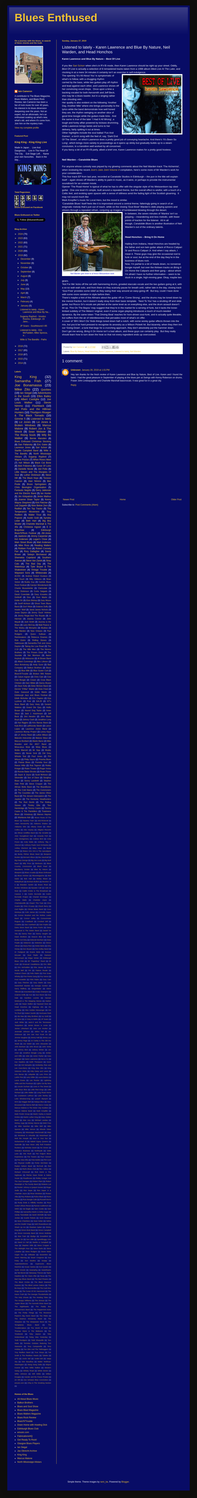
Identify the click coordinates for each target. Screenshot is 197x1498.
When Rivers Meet (42, 459)
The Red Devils (26, 802)
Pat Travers (32, 1157)
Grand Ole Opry (33, 707)
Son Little (30, 1239)
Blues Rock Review (26, 1417)
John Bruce (33, 1047)
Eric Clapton (37, 698)
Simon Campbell (44, 1230)
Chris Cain (38, 677)
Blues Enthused (56, 17)
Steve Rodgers (31, 1252)
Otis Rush (27, 1154)
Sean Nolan (38, 1221)
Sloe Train (22, 1236)
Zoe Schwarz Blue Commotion (36, 1380)
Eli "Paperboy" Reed (36, 961)
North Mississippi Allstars (29, 1462)
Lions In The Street (40, 1086)
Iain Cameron (25, 91)
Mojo (49, 1132)
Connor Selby (30, 918)
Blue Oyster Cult (40, 670)
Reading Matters (42, 545)
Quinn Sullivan (38, 634)
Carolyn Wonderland (39, 585)
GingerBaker (36, 989)
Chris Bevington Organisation (30, 487)
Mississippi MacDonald (35, 1132)
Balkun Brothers (34, 668)
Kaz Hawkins (20, 1062)
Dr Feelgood (20, 952)
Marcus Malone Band (23, 1111)
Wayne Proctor (22, 459)
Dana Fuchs (38, 927)
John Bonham (20, 1047)
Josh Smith (29, 622)
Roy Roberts (26, 1197)
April (23, 293)
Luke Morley (43, 1096)
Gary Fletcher (23, 983)
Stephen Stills (27, 1245)
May (23, 289)
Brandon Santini (26, 885)
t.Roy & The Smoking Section (39, 1383)
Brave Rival (43, 885)
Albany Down (36, 827)
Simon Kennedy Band (26, 1233)
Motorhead (43, 1135)
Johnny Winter (38, 1050)
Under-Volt (38, 1359)
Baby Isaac (37, 848)
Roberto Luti (46, 1184)
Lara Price (43, 1074)
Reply (73, 385)
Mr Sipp (36, 750)
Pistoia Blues (24, 762)
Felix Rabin (34, 973)
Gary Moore (46, 600)
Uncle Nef (26, 1359)
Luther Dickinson (32, 475)
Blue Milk (25, 670)
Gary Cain (47, 979)
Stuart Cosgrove (37, 1258)
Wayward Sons (22, 573)
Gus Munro (40, 995)
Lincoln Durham (23, 1086)
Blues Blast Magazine (27, 1410)
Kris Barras (19, 1074)
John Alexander (42, 1044)
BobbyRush (19, 882)
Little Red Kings (37, 1090)
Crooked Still (42, 921)
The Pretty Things (26, 1313)
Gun (30, 995)
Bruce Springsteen (37, 484)
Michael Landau (41, 1120)
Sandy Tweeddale (22, 1215)
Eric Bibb (47, 964)
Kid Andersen (21, 539)
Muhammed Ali (20, 1141)
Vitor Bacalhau (27, 1362)
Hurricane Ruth (45, 1013)
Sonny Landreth (31, 781)
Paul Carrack (45, 1157)
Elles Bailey (44, 396)
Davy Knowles (41, 594)
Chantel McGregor (40, 897)
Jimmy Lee (47, 1038)
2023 (21, 238)
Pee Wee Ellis (22, 1160)
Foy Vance (44, 976)
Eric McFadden (24, 967)
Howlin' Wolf (20, 610)
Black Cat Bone (43, 462)
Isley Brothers (32, 1016)
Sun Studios (30, 1261)
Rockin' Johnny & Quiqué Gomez (30, 1187)
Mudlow (44, 628)
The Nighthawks (22, 1306)
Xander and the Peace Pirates (36, 1377)
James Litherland (22, 1028)
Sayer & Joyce (24, 775)
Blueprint (18, 872)
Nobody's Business (22, 1151)
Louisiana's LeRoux (26, 1096)
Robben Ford (24, 548)
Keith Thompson (36, 1062)
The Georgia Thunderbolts (37, 1294)
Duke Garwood (22, 692)
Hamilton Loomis (31, 998)
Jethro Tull (39, 1032)
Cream (33, 680)
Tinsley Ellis (34, 805)
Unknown (76, 370)
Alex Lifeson (42, 661)
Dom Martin (41, 597)
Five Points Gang (30, 976)
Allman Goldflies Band (26, 833)
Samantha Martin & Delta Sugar (35, 1212)
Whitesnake (41, 573)
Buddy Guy (29, 582)
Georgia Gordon (41, 986)
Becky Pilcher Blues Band (29, 854)
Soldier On (19, 1239)
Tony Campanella (35, 1346)
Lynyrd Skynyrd (41, 1099)
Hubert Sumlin (30, 1013)
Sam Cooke (39, 1209)
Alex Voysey (29, 830)
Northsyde (38, 1151)
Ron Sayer (28, 1190)
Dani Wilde (30, 683)
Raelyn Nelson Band (23, 1166)
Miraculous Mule (22, 747)
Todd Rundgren (21, 1340)
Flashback (38, 405)
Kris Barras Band (40, 723)
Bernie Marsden (38, 438)
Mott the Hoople (21, 1138)
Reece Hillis (20, 765)
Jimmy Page (22, 1041)
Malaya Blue (39, 1102)
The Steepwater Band (35, 1322)
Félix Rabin (34, 979)
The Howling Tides (40, 1297)
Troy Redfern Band (22, 1352)
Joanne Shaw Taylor (29, 499)
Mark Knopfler (42, 1111)
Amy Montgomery (22, 839)
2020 (21, 251)
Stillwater (31, 1255)
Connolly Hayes (44, 912)
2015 (21, 359)
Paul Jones (37, 756)
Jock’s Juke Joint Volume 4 (105, 170)
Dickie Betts (39, 946)
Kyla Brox (19, 726)
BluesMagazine (38, 876)
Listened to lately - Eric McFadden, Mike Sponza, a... (34, 333)
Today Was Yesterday (38, 1337)
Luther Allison (42, 735)
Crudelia (18, 925)
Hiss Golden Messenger (35, 1010)
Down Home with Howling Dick (32, 1425)
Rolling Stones (39, 640)
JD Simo (18, 1019)
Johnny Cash (28, 719)
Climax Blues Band (35, 909)
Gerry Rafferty (20, 989)
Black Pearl (42, 866)
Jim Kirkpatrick (25, 496)
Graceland (28, 992)
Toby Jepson (35, 1334)
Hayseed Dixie (42, 1004)
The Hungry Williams (23, 1300)
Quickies (46, 389)
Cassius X (19, 894)
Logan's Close (40, 539)
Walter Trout (34, 515)
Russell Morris (45, 1199)
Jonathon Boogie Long (32, 1053)
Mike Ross (23, 545)
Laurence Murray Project (25, 732)
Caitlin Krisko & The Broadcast (35, 891)
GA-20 (39, 701)
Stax (16, 1245)
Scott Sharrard (45, 1218)
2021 (21, 246)
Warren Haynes (44, 814)
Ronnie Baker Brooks (27, 771)
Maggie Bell (26, 1102)
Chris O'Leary (29, 906)
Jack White (19, 1022)
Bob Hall (28, 879)
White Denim (43, 1371)
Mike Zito (22, 389)
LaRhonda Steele (34, 726)
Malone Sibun (42, 738)
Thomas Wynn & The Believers (29, 1331)
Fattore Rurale (42, 970)
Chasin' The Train (36, 903)
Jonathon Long (44, 719)
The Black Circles (22, 1282)
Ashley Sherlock (21, 848)
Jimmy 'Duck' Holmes (41, 612)
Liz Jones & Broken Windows (33, 424)
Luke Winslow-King (22, 1099)
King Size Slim (37, 1068)
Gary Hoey (35, 704)
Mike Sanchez (24, 1126)
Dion (29, 597)
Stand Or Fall (23, 1242)
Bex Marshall (43, 857)
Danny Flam (27, 934)
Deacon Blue (37, 937)
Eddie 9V (19, 600)
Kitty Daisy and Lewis (39, 1071)
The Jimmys (40, 1300)
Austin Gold (33, 518)
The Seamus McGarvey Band (28, 1319)
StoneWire (44, 1255)
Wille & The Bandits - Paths (33, 339)
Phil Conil (47, 1160)
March (24, 297)
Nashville (18, 1145)
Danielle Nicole (25, 469)
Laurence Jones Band (36, 729)
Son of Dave (33, 777)
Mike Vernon (30, 1129)
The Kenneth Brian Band (38, 1303)
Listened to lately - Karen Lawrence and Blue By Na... (35, 310)
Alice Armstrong (22, 664)
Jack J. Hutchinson (34, 713)
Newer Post (68, 499)
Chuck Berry (43, 906)
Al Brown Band (44, 658)
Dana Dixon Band (22, 927)
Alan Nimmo (34, 481)
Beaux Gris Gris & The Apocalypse (37, 851)
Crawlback (29, 921)
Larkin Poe (19, 1077)
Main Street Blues (23, 542)
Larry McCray (29, 625)
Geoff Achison (24, 603)
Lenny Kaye (45, 732)
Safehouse (19, 643)
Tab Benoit (21, 1273)
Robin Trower (30, 768)
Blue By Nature (77, 351)
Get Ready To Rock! (27, 1439)
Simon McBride (45, 1233)
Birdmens (39, 863)
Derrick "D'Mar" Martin (24, 689)
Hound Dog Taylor (33, 710)
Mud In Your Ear (40, 1138)
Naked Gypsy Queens (39, 1141)
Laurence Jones (23, 447)
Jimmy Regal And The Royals (31, 616)
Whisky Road (28, 1371)
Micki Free (47, 1123)
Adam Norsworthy (22, 824)
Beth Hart (31, 521)
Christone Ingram (32, 527)
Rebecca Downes (39, 637)
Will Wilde (36, 1374)
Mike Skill (38, 1126)
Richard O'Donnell (22, 1172)
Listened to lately (121, 351)
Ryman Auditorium (41, 1206)
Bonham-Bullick (33, 882)
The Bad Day (33, 563)
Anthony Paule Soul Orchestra (36, 845)
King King (26, 377)
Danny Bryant (45, 683)
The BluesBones (43, 787)
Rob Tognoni (35, 765)
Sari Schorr (79, 65)
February (25, 301)
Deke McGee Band (39, 686)
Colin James (30, 912)
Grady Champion (42, 992)
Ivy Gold (45, 1016)
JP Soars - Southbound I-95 (33, 326)
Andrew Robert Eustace (37, 576)
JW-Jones (46, 533)
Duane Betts (35, 952)
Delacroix (27, 943)
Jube (27, 1056)
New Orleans (37, 631)
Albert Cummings (25, 661)
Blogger (125, 1482)
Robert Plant (38, 1181)
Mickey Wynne (33, 1123)
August (24, 276)
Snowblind (44, 1236)
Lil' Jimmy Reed (25, 735)
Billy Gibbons (35, 579)
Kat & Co (44, 1059)
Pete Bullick (35, 1160)
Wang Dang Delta (35, 1365)
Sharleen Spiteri (35, 1227)
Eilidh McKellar (21, 698)
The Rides (44, 1316)
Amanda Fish (42, 836)
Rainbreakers (20, 637)
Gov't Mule (27, 606)
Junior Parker (38, 1056)
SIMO (17, 1209)
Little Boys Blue (21, 1090)
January (25, 305)
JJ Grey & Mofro (31, 1019)
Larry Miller (30, 1077)
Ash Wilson (24, 462)
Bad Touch (20, 579)
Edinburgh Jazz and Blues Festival (31, 695)
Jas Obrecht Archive (27, 1451)
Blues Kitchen (23, 876)
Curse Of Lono (43, 466)
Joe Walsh (27, 1044)
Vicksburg (28, 814)
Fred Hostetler (20, 979)
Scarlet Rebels (30, 1218)
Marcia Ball (30, 1105)
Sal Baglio (27, 1209)
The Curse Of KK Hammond (33, 1291)
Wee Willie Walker (32, 1368)
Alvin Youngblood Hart (24, 836)
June (23, 284)
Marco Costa (43, 1105)
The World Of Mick (39, 1328)
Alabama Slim (20, 827)
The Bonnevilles (30, 1288)
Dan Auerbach (30, 925)
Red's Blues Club (29, 1169)
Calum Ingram (24, 677)
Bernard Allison (29, 857)
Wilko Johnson (21, 1374)
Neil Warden (135, 351)
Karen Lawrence (106, 351)
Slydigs (33, 1236)
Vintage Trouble (39, 569)
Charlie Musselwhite (24, 588)
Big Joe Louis (36, 860)
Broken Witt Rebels (42, 674)
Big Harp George (21, 860)
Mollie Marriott (21, 750)
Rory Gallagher (32, 551)
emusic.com (19, 1383)
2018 (21, 346)
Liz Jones (25, 422)
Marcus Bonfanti (22, 741)
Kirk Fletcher (41, 502)
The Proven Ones (35, 652)
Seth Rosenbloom (41, 1224)
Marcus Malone (24, 1458)
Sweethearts (46, 1270)
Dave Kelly (22, 686)
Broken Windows (21, 888)
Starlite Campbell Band (26, 450)
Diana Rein (27, 946)
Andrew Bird (38, 839)
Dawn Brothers (21, 937)
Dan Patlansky (25, 444)
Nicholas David (30, 1148)
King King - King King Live (31, 142)
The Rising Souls (25, 434)
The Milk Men (29, 649)
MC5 (16, 1102)
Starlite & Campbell (40, 1242)
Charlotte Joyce (40, 900)
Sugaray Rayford (37, 456)
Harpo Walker (27, 1004)
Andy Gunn (38, 664)
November (26, 263)
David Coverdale (22, 594)
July (23, 280)
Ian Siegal (26, 392)
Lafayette (31, 1074)
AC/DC (18, 576)
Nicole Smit (31, 753)
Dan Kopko (43, 925)
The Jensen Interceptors (33, 796)
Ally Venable (43, 833)
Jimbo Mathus (44, 496)
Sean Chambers (23, 1221)
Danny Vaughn (42, 934)
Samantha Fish (28, 381)
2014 (21, 363)
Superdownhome (21, 1264)
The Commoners (43, 790)
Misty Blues (41, 747)
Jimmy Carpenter (39, 536)
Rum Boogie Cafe (30, 1199)
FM (29, 970)
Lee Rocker (34, 1080)
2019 (21, 255)
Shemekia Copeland (25, 557)
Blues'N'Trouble (21, 674)
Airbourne (29, 658)
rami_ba (104, 1482)
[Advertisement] (122, 468)
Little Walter (28, 1092)
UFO (16, 1359)
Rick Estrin (20, 640)
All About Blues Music (27, 1399)
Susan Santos (30, 1267)
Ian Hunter (46, 493)
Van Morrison (34, 655)
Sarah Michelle (38, 1215)
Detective (38, 943)
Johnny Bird (23, 1050)
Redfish (18, 508)
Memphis (33, 628)
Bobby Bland (42, 879)
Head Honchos (91, 351)
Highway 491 (37, 1007)
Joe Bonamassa (28, 385)
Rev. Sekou (43, 1169)
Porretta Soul (41, 762)
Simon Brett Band (28, 1230)
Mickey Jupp (19, 1123)
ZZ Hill (17, 1380)
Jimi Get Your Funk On (37, 1034)
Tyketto (45, 1355)
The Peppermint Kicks (42, 1310)
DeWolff (18, 597)
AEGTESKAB (43, 821)
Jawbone (22, 536)
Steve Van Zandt (34, 560)
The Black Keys (30, 478)
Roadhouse (27, 1178)
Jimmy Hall (35, 1038)
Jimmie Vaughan (21, 1038)
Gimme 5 (20, 418)
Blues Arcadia (30, 872)
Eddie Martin (41, 692)
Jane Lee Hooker (40, 1028)
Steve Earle (38, 1248)
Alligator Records (44, 830)
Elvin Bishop (31, 600)
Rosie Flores (45, 771)
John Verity (46, 1047)
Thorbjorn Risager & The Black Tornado (33, 414)
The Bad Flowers (41, 1279)
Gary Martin (38, 983)
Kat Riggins (23, 723)
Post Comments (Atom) (86, 505)
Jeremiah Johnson (22, 1032)
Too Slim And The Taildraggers (36, 1349)
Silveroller (19, 777)
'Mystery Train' (28, 821)
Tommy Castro (34, 808)
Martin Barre (37, 741)
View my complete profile (27, 127)
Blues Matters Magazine (29, 1413)
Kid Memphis (26, 1065)
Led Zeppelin (21, 505)
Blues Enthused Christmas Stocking (33, 441)
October (25, 267)
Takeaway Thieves (36, 1273)
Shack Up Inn (20, 1227)
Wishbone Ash (24, 817)
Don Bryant (27, 949)
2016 (21, 354)
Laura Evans (20, 1080)
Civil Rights (19, 909)
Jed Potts (42, 469)
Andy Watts (28, 842)
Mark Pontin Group (22, 1114)
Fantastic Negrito (23, 490)
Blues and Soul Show (27, 1406)
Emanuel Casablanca (31, 964)
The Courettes (24, 793)
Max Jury (27, 1120)
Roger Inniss (45, 768)
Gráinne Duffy (42, 606)
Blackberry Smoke (22, 869)
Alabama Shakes (41, 824)
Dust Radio (33, 955)
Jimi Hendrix (30, 716)
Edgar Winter (33, 958)
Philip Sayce (29, 759)
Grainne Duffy (20, 995)
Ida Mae (20, 1016)
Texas (42, 1276)
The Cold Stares (25, 790)
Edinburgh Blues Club (27, 1428)
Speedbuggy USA (44, 1239)
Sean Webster (37, 431)
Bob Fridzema (25, 466)
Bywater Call (36, 888)
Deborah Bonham (37, 940)
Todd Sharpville (37, 1340)
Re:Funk (40, 1166)
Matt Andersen (44, 542)
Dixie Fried (43, 689)
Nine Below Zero (39, 505)
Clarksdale (42, 588)
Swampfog (33, 1270)
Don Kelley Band (42, 949)
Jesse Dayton (21, 612)
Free (29, 701)
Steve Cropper (36, 784)
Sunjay (44, 1261)
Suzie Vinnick (20, 1270)
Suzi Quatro (43, 1267)
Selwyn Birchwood (37, 554)
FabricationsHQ (24, 1436)
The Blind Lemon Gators (35, 1285)
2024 (21, 234)
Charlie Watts (21, 900)
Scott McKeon (41, 775)
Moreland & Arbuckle (26, 1135)
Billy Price (27, 863)
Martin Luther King (31, 1117)
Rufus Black (38, 1197)
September (26, 271)
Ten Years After (31, 1276)
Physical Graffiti (24, 1163)
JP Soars (44, 1019)
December (26, 259)
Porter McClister (41, 1163)
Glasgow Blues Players (28, 1443)
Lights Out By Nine (43, 1083)
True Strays (39, 1352)
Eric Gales (42, 444)
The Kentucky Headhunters (38, 799)
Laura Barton (43, 1077)
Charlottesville (20, 903)
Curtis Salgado (40, 591)
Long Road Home (44, 1092)
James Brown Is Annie (38, 1025)
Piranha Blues (45, 759)
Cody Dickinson (22, 591)
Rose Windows (36, 1193)
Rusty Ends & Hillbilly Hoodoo (30, 1203)
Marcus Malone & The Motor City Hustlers (31, 1108)
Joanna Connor (34, 619)
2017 (21, 350)
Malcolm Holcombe (23, 738)
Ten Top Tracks (35, 508)
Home (123, 499)
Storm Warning (21, 1258)
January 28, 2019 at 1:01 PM (95, 370)
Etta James (38, 967)
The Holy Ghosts (22, 1297)
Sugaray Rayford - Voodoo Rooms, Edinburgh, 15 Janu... (33, 319)
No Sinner (44, 1148)
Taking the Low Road (34, 646)
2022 (21, 242)
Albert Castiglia (30, 399)
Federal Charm (20, 973)
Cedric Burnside (34, 894)
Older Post (176, 499)
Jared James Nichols (38, 610)
